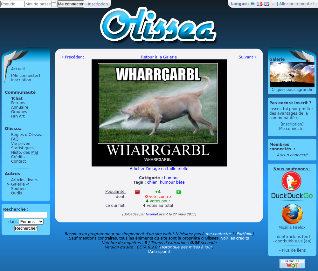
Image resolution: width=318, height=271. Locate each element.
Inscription (98, 4)
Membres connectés (281, 146)
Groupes (19, 112)
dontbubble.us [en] (293, 241)
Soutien (18, 188)
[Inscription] (291, 124)
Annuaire (19, 107)
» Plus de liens (292, 250)
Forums (18, 103)
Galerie (18, 184)
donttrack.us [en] (293, 236)
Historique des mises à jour (186, 247)
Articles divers (24, 180)
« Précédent (72, 57)
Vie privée (20, 143)
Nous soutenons (290, 169)
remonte (304, 4)
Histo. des (24, 152)
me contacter (218, 234)
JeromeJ (152, 214)
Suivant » (248, 57)
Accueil (18, 69)
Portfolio (244, 234)
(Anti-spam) (159, 251)
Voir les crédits (235, 238)
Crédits (17, 157)
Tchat (17, 98)
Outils (16, 193)
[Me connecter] (25, 75)
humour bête (172, 182)
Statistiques (22, 148)
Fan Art (17, 116)
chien (152, 182)
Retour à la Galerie (159, 57)
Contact (18, 161)
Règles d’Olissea (26, 134)
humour (171, 178)
